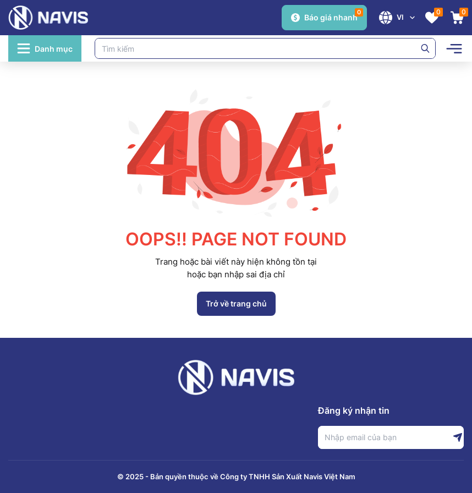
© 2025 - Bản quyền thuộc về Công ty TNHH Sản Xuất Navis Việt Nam (236, 476)
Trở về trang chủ (236, 303)
